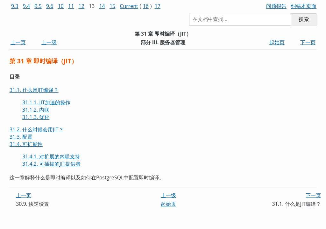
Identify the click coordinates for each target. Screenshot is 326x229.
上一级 (49, 42)
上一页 (18, 42)
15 (112, 6)
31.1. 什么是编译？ (34, 90)
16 (146, 6)
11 (71, 6)
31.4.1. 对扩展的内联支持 (51, 156)
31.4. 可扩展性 (26, 144)
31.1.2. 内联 (35, 109)
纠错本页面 (303, 6)
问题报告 (276, 6)
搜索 (304, 19)
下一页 (307, 42)
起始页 (277, 42)
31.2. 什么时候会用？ (37, 129)
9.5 (38, 6)
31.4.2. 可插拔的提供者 (51, 163)
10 (61, 6)
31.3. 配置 (21, 136)
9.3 (14, 6)
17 (157, 6)
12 (81, 6)
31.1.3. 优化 (35, 117)
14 (102, 6)
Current (129, 6)
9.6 (49, 6)
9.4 (26, 6)
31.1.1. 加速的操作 (46, 102)
